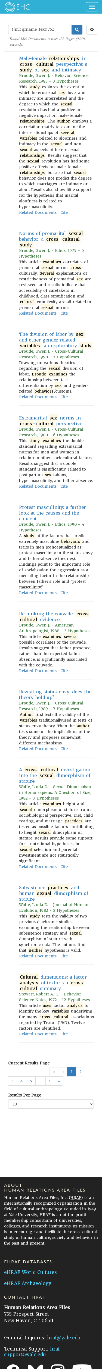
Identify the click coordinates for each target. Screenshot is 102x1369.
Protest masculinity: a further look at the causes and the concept (52, 513)
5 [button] (31, 1081)
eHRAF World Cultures (30, 1272)
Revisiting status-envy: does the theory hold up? (55, 694)
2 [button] (80, 1071)
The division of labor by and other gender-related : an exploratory (55, 340)
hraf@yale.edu (64, 1338)
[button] (49, 1081)
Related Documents (38, 212)
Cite (64, 212)
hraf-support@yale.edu (33, 1352)
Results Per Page (24, 1095)
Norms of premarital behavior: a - (51, 239)
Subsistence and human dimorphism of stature (53, 893)
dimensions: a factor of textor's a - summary (53, 982)
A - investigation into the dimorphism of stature (54, 775)
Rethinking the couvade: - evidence (55, 616)
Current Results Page (29, 1063)
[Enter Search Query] (40, 29)
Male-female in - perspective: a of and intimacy (53, 64)
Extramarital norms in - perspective (50, 421)
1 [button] (72, 1071)
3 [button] (12, 1081)
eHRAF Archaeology (27, 1283)
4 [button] (21, 1081)
